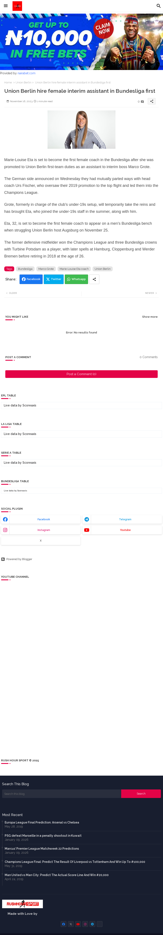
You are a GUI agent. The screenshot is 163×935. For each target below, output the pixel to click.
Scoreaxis (29, 405)
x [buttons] (41, 540)
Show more (150, 316)
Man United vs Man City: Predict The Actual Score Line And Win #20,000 (57, 875)
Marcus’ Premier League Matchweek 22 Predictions (42, 848)
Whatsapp (79, 279)
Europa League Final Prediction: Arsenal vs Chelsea (42, 822)
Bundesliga (25, 268)
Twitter (56, 279)
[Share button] (94, 279)
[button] (159, 6)
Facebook (33, 279)
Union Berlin (23, 82)
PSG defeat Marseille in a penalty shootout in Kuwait (43, 835)
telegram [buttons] (125, 519)
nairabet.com (26, 73)
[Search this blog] (61, 793)
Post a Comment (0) (81, 374)
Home (8, 82)
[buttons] (63, 924)
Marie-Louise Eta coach (74, 268)
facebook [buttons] (44, 519)
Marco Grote (46, 268)
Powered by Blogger (16, 559)
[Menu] (5, 6)
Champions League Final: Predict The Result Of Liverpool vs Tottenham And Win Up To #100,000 (75, 862)
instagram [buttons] (44, 530)
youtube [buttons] (125, 530)
